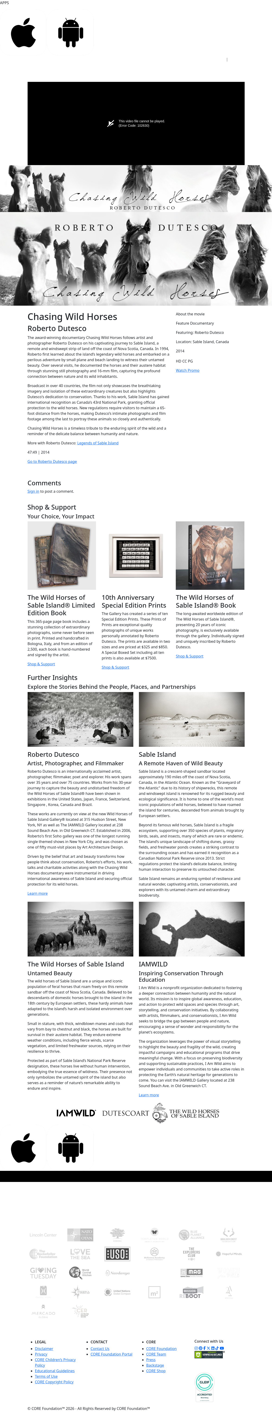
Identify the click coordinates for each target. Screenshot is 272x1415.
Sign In (216, 59)
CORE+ (120, 69)
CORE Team (156, 1354)
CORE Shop (156, 1370)
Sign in (33, 491)
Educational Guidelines (55, 1370)
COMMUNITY (172, 69)
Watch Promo (187, 370)
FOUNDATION (143, 69)
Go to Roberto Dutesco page (52, 461)
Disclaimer (44, 1348)
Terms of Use (46, 1376)
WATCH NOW (198, 72)
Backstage (155, 1365)
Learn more (38, 893)
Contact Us (100, 1348)
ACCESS (82, 69)
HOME (65, 69)
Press (151, 1359)
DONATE (227, 71)
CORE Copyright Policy (54, 1381)
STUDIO (102, 69)
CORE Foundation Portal (111, 1354)
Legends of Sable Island (97, 443)
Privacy (41, 1354)
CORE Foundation (161, 1348)
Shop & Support (41, 664)
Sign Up (238, 59)
